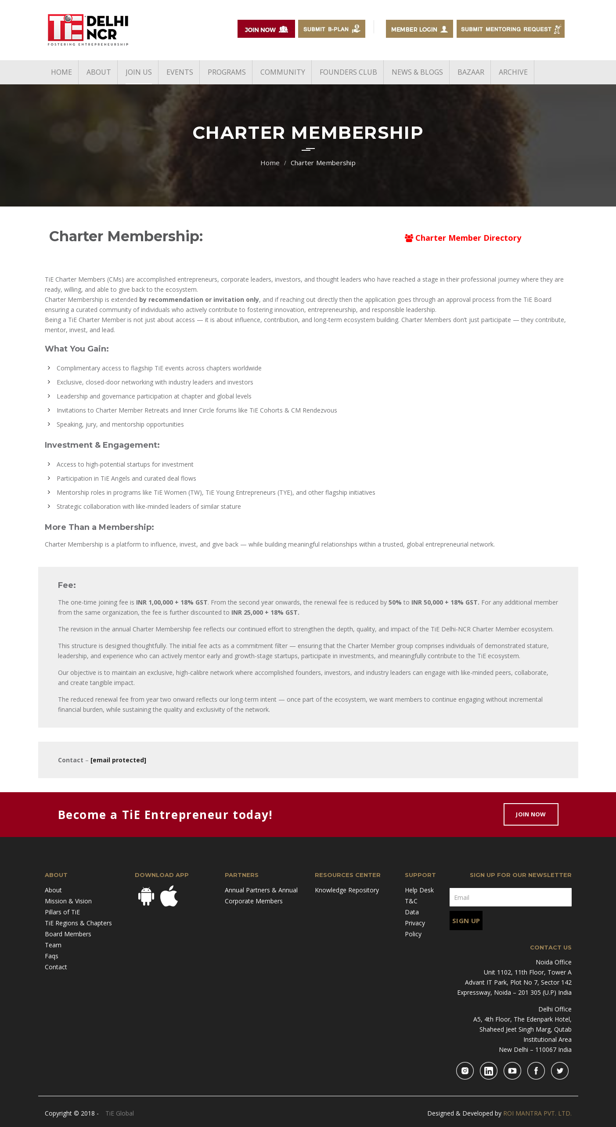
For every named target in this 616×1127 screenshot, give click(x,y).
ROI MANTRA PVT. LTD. (537, 1113)
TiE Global (119, 1113)
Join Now (531, 814)
